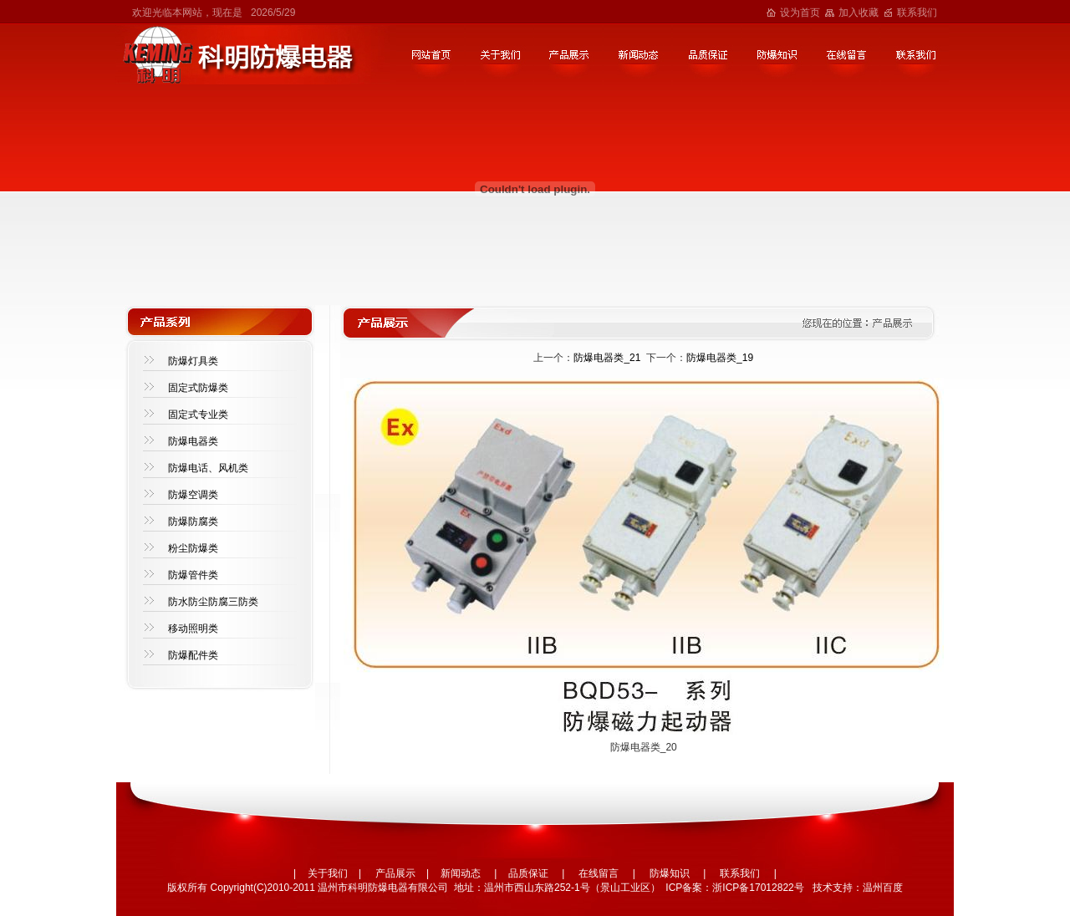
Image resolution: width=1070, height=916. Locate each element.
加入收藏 (858, 12)
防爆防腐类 (193, 521)
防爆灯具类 (193, 361)
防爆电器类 (193, 441)
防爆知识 (670, 873)
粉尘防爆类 (193, 548)
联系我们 (917, 12)
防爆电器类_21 (606, 358)
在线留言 (598, 873)
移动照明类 (193, 628)
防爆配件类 (193, 655)
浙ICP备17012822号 (757, 887)
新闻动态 (461, 873)
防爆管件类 (193, 575)
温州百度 (883, 887)
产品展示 (395, 873)
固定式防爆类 (198, 388)
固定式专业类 (198, 414)
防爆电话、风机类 (208, 468)
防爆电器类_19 (719, 358)
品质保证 (528, 873)
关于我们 (328, 873)
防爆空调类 (193, 495)
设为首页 (800, 12)
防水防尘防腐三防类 (213, 602)
